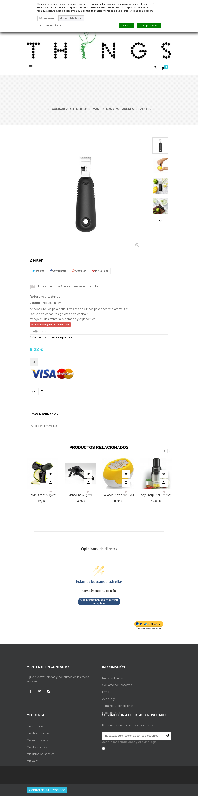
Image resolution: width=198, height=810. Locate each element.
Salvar (126, 25)
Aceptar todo (149, 25)
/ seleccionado (51, 25)
